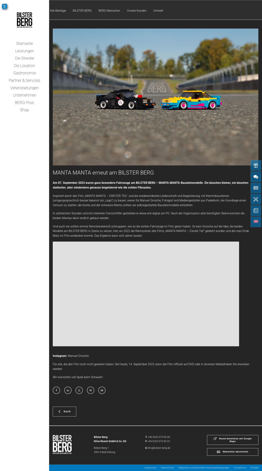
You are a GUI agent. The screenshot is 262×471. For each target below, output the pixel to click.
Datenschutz (167, 467)
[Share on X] (79, 390)
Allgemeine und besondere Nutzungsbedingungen (203, 467)
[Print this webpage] (102, 390)
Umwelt (158, 10)
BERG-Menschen (109, 10)
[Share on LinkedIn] (68, 390)
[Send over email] (90, 390)
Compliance (240, 467)
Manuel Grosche (78, 356)
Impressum (150, 467)
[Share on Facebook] (56, 390)
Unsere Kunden (136, 10)
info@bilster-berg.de (158, 447)
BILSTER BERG (82, 10)
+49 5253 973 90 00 (159, 437)
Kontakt (254, 467)
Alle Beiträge (58, 10)
